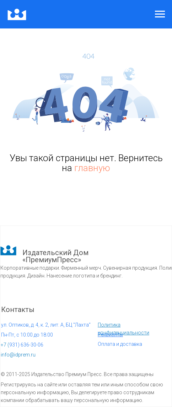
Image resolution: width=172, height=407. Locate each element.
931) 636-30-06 (22, 345)
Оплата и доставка (120, 344)
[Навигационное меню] (160, 14)
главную (92, 168)
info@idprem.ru (18, 355)
